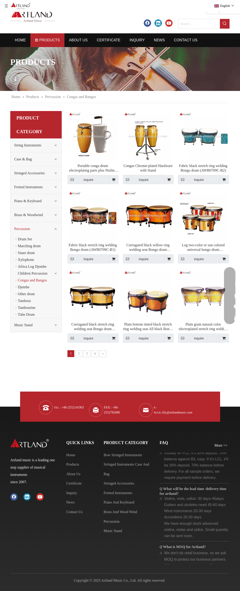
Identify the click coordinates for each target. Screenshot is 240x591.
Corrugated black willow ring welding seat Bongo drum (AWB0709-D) (148, 247)
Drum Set (25, 239)
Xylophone (26, 260)
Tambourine (26, 308)
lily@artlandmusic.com (177, 412)
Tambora (24, 301)
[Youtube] (169, 23)
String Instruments (27, 145)
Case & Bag (23, 159)
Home (70, 455)
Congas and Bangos (32, 280)
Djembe (23, 287)
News (70, 502)
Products (72, 464)
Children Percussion (32, 273)
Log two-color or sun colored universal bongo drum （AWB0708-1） (203, 247)
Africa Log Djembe (32, 266)
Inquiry (71, 493)
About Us (73, 474)
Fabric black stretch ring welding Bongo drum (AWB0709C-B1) (93, 247)
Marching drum (29, 246)
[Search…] (199, 24)
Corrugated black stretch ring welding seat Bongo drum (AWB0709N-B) (92, 326)
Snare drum (26, 253)
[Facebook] (147, 23)
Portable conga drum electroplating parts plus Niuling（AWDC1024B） (93, 168)
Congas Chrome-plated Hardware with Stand (148, 168)
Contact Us (74, 512)
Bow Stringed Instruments (123, 455)
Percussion (22, 229)
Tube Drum (26, 314)
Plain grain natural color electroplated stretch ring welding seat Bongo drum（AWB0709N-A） (203, 326)
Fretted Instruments (28, 187)
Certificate (74, 483)
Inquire (80, 179)
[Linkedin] (158, 23)
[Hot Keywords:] (224, 24)
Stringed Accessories (29, 173)
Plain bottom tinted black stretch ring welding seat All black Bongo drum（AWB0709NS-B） (148, 326)
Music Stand (23, 325)
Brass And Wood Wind (120, 512)
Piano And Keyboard (119, 502)
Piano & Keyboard (28, 201)
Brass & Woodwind (28, 215)
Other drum (26, 294)
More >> (220, 445)
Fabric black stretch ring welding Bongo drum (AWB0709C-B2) (203, 168)
